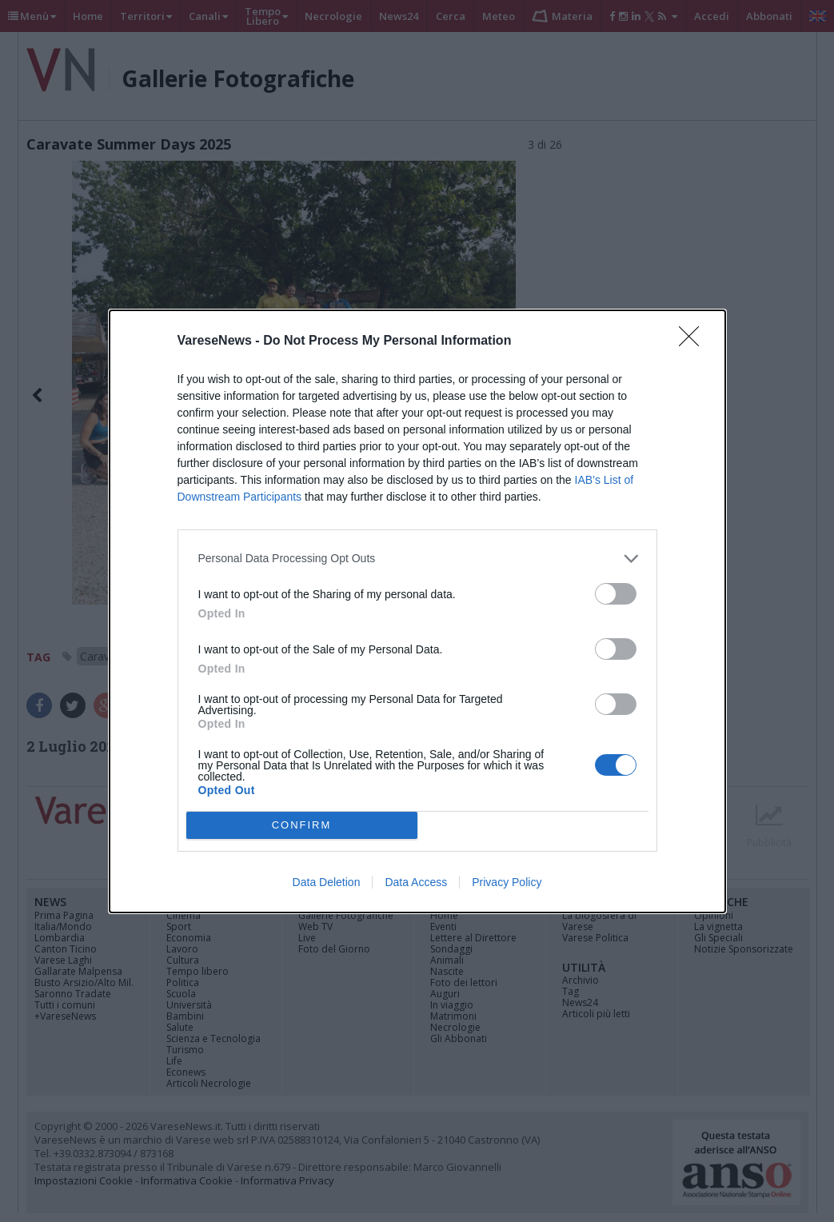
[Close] (694, 341)
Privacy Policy (506, 882)
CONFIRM (302, 825)
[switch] (615, 594)
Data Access (416, 882)
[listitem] (417, 558)
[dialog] (417, 611)
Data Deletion (327, 882)
